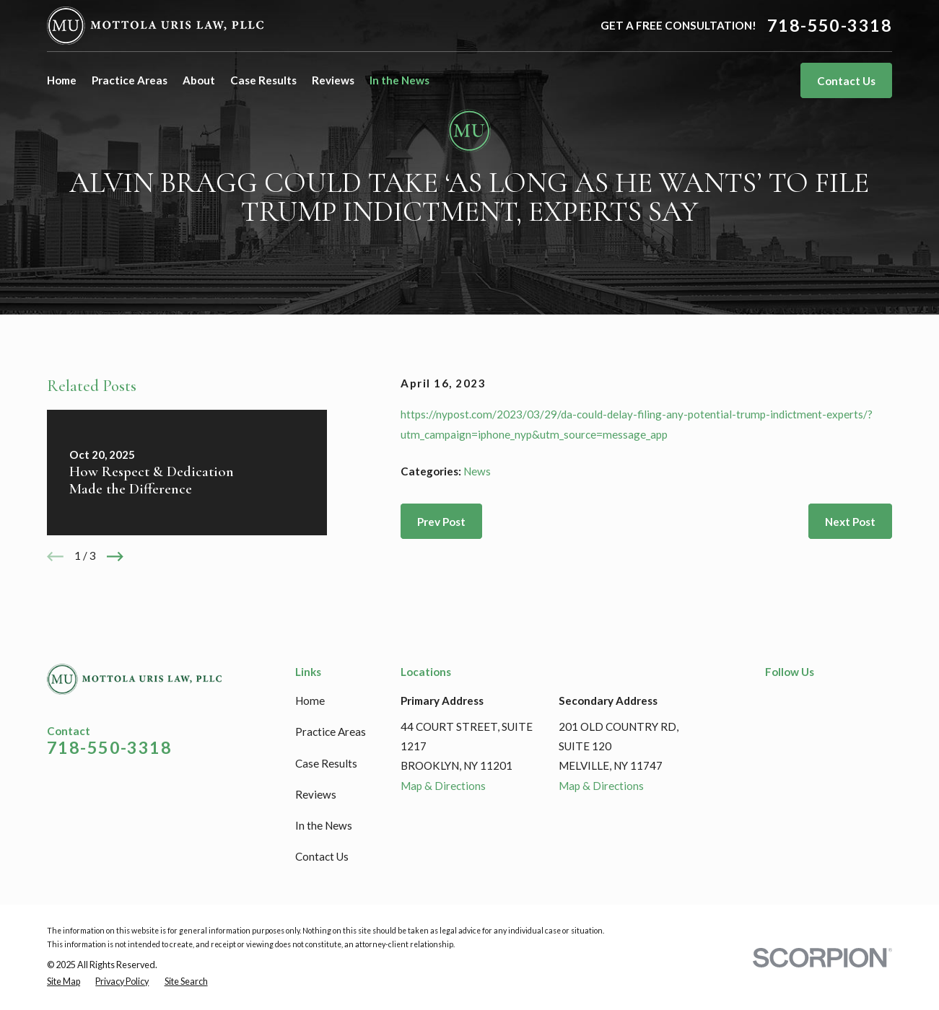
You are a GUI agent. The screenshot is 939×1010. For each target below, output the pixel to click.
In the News (323, 825)
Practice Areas (330, 731)
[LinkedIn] (800, 698)
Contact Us (846, 80)
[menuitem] (63, 982)
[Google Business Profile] (828, 698)
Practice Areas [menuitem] (129, 80)
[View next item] (115, 556)
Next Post (850, 521)
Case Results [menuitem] (263, 80)
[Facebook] (772, 698)
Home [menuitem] (62, 80)
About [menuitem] (199, 80)
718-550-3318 (829, 26)
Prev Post (441, 521)
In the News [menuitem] (399, 80)
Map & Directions (443, 785)
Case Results (326, 763)
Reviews (315, 794)
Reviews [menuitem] (333, 80)
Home (310, 700)
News (477, 471)
